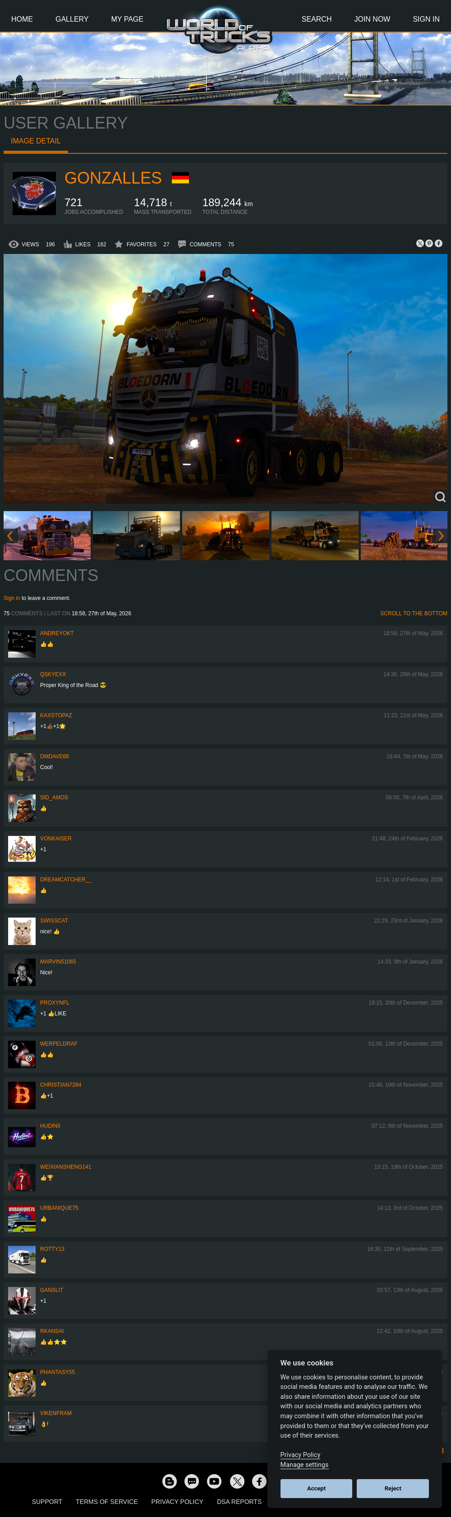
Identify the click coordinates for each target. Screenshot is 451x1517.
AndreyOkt (57, 633)
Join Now (372, 19)
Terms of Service (107, 1501)
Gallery (72, 19)
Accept (316, 1488)
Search (317, 19)
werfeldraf (59, 1044)
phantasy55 (57, 1372)
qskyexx (53, 674)
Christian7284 (60, 1085)
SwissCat (54, 921)
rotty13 (52, 1249)
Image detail (36, 141)
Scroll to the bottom (413, 613)
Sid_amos (54, 797)
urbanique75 (59, 1208)
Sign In (426, 19)
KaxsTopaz (56, 715)
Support (47, 1501)
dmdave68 (54, 756)
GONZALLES (113, 178)
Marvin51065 (58, 962)
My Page (127, 19)
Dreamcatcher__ (66, 879)
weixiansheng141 (65, 1167)
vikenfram (56, 1413)
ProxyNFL (54, 1003)
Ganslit (51, 1290)
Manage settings (305, 1465)
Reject (393, 1488)
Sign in (12, 598)
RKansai (52, 1331)
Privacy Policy (177, 1501)
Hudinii (50, 1126)
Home (22, 19)
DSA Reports (239, 1501)
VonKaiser (56, 838)
